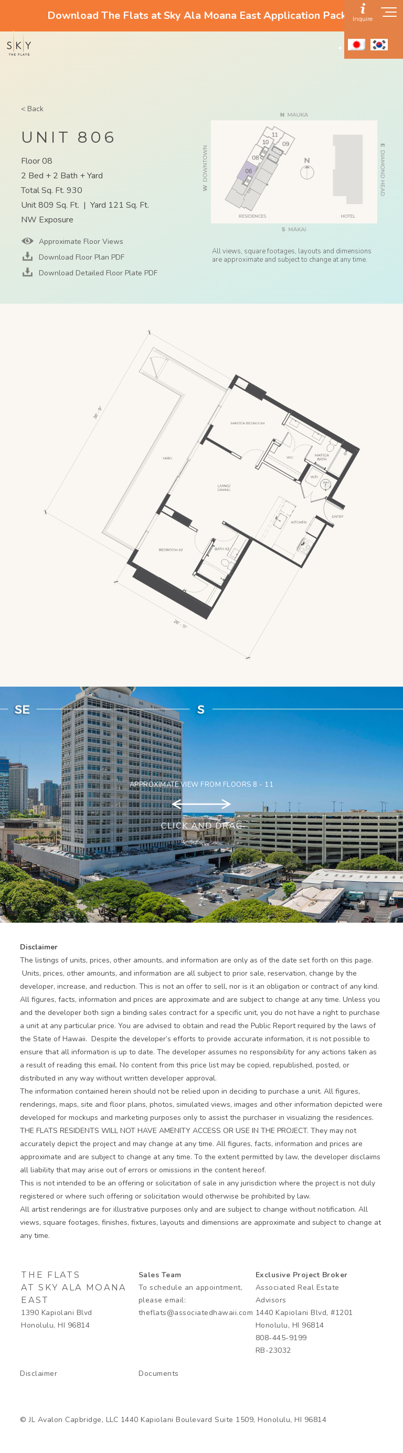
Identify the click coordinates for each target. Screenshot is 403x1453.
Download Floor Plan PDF (80, 257)
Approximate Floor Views (80, 242)
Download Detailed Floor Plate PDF (97, 273)
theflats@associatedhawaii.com (196, 1313)
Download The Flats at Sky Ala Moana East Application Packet (201, 15)
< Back (32, 109)
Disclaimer (38, 1374)
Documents (159, 1374)
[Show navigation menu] (389, 15)
